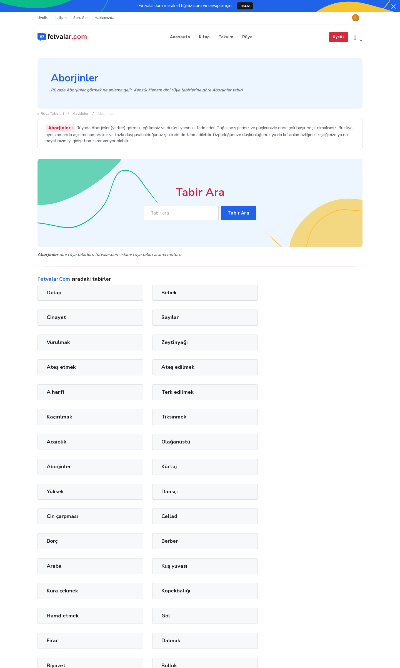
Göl (301, 441)
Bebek (138, 292)
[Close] (393, 6)
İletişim (60, 18)
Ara (354, 575)
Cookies (355, 654)
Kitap (204, 36)
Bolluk (305, 466)
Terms (314, 654)
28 (207, 529)
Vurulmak (58, 317)
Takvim (226, 36)
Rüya (247, 36)
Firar (52, 466)
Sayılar (305, 292)
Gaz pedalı (310, 491)
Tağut (56, 619)
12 (173, 529)
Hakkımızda (104, 18)
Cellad (305, 392)
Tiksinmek (309, 342)
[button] (355, 37)
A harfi (55, 342)
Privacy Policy (350, 586)
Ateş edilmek (313, 317)
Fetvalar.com (64, 654)
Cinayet (223, 292)
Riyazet (223, 466)
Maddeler (80, 113)
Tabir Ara (238, 213)
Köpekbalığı (144, 441)
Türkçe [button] (291, 654)
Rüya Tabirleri (51, 113)
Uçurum (139, 491)
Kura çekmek (62, 441)
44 (241, 529)
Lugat (70, 619)
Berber (138, 416)
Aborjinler (226, 367)
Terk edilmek (146, 342)
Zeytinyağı (143, 317)
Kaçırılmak (226, 342)
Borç (52, 416)
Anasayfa (180, 36)
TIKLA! (245, 5)
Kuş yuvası (310, 416)
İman (42, 619)
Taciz (53, 491)
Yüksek (55, 392)
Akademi (225, 491)
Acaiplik (56, 367)
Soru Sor (80, 18)
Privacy (334, 654)
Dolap (54, 292)
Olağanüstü (144, 367)
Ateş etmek (228, 317)
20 (189, 529)
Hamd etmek (230, 441)
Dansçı (138, 392)
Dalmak (139, 466)
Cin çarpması (229, 392)
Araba (221, 416)
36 (224, 529)
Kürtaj (304, 367)
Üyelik (43, 18)
